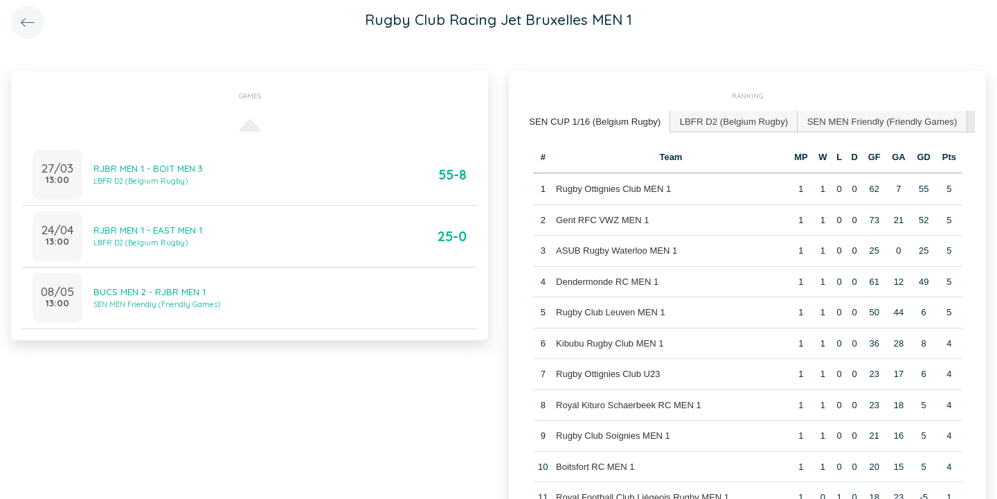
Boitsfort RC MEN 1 (595, 466)
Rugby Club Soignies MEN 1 (613, 435)
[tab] (594, 121)
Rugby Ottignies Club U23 (608, 373)
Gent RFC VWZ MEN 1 (602, 219)
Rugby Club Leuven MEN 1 (610, 311)
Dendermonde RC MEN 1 (607, 281)
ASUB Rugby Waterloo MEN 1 (616, 250)
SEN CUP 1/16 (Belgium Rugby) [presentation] (593, 121)
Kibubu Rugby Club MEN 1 (609, 343)
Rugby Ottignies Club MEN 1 (613, 188)
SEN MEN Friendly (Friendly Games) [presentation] (876, 121)
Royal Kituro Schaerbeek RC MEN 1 (628, 404)
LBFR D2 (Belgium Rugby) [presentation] (730, 121)
